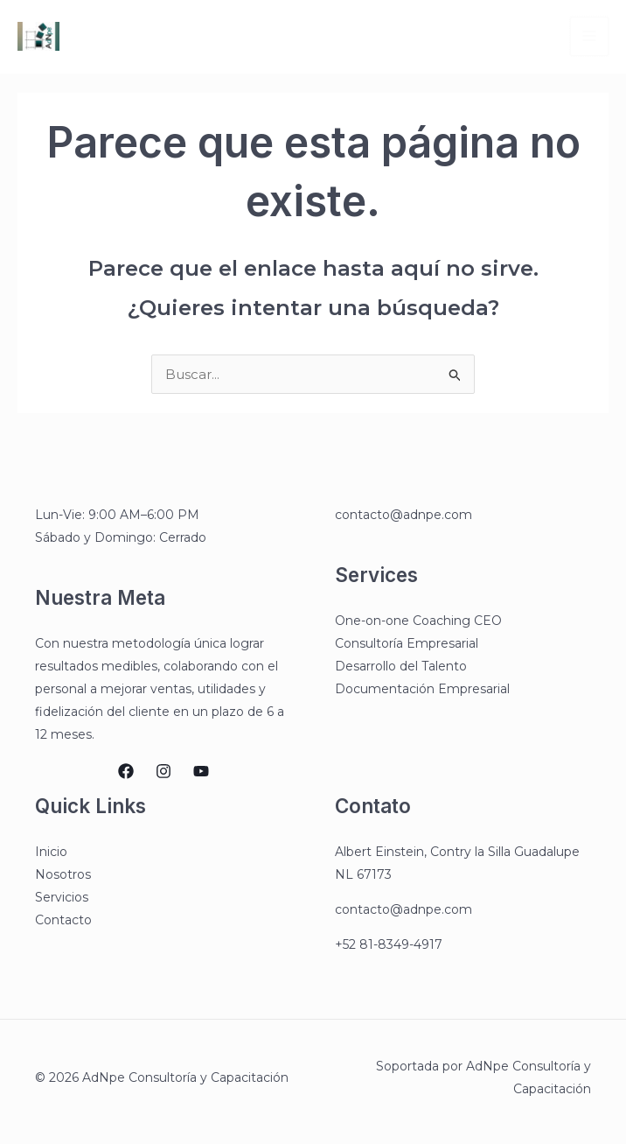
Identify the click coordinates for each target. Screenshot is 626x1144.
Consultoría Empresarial (406, 643)
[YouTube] (201, 771)
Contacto (63, 920)
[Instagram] (163, 771)
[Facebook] (126, 771)
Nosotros (63, 874)
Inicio (51, 852)
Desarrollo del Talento (401, 666)
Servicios (61, 897)
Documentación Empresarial (422, 689)
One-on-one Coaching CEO (418, 620)
